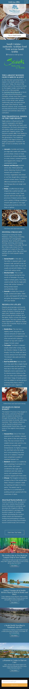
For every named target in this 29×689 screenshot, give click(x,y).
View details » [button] (14, 565)
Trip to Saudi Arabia (14, 35)
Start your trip (14, 685)
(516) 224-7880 (14, 2)
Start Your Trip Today (14, 532)
